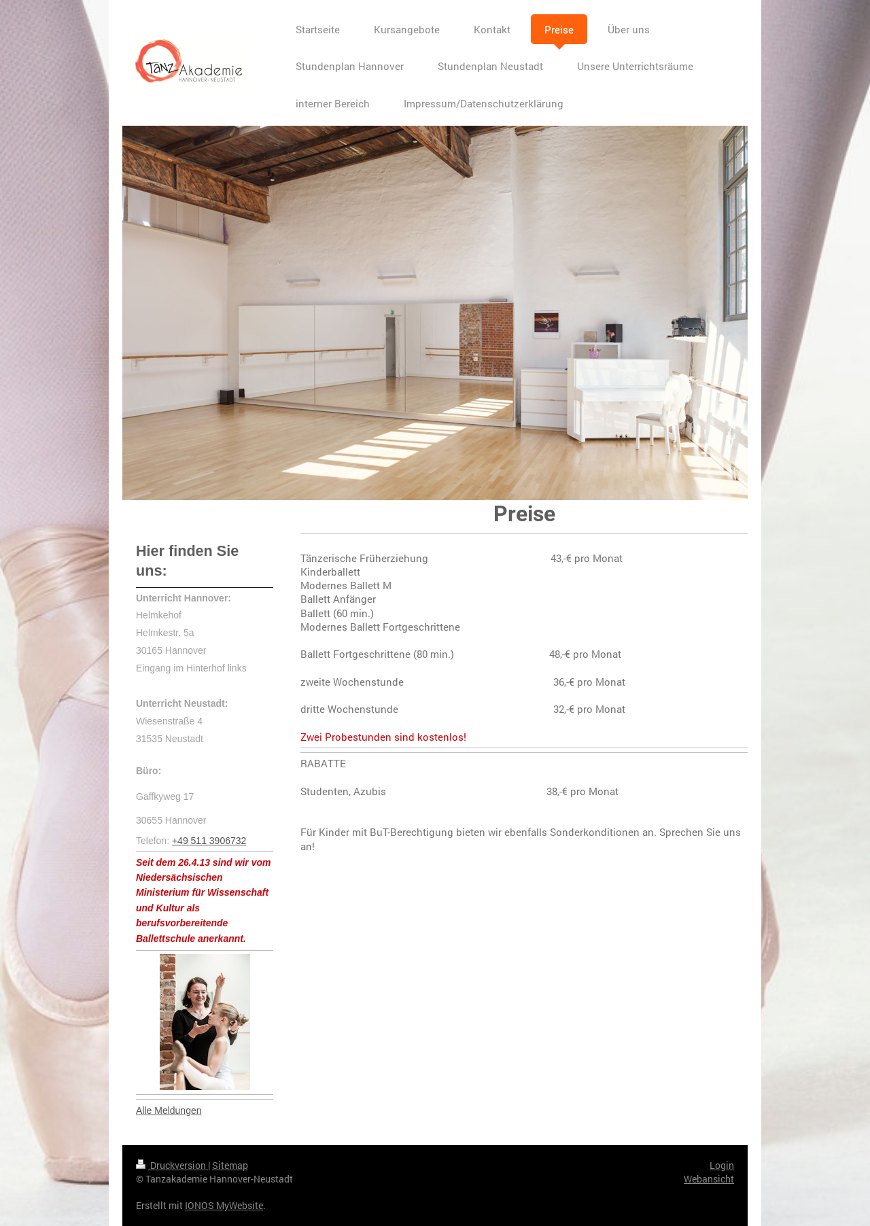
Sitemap (230, 1165)
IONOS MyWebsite (224, 1205)
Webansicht (709, 1178)
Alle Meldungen (169, 1110)
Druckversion (172, 1165)
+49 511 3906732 (209, 840)
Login (722, 1165)
